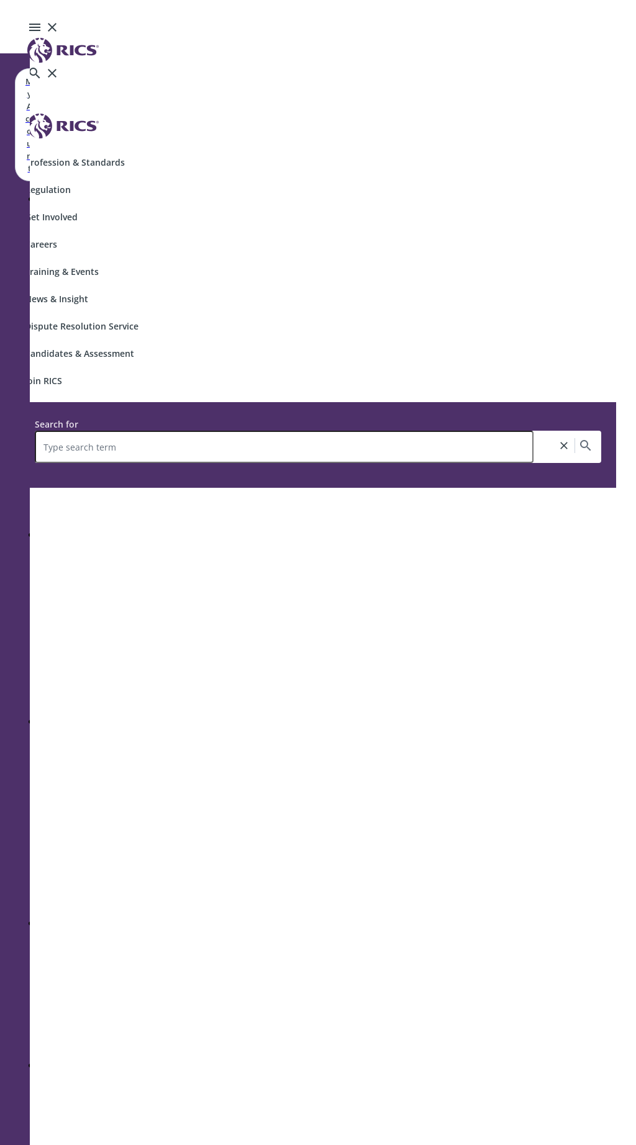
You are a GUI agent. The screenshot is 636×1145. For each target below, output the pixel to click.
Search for (56, 424)
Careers (41, 244)
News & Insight (56, 299)
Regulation (48, 189)
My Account (29, 125)
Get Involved (51, 217)
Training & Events (62, 271)
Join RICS (43, 381)
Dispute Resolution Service (82, 326)
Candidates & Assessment (79, 353)
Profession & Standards (75, 162)
